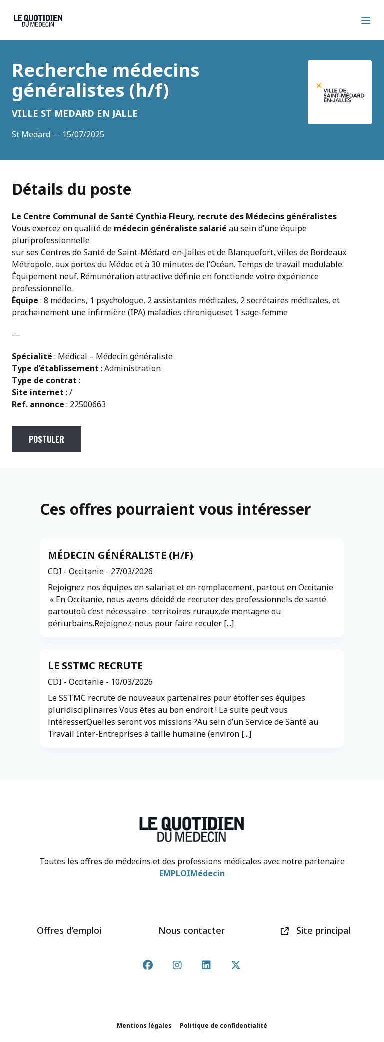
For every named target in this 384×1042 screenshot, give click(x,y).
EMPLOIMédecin (192, 873)
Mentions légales (144, 1025)
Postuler (46, 439)
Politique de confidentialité (224, 1025)
